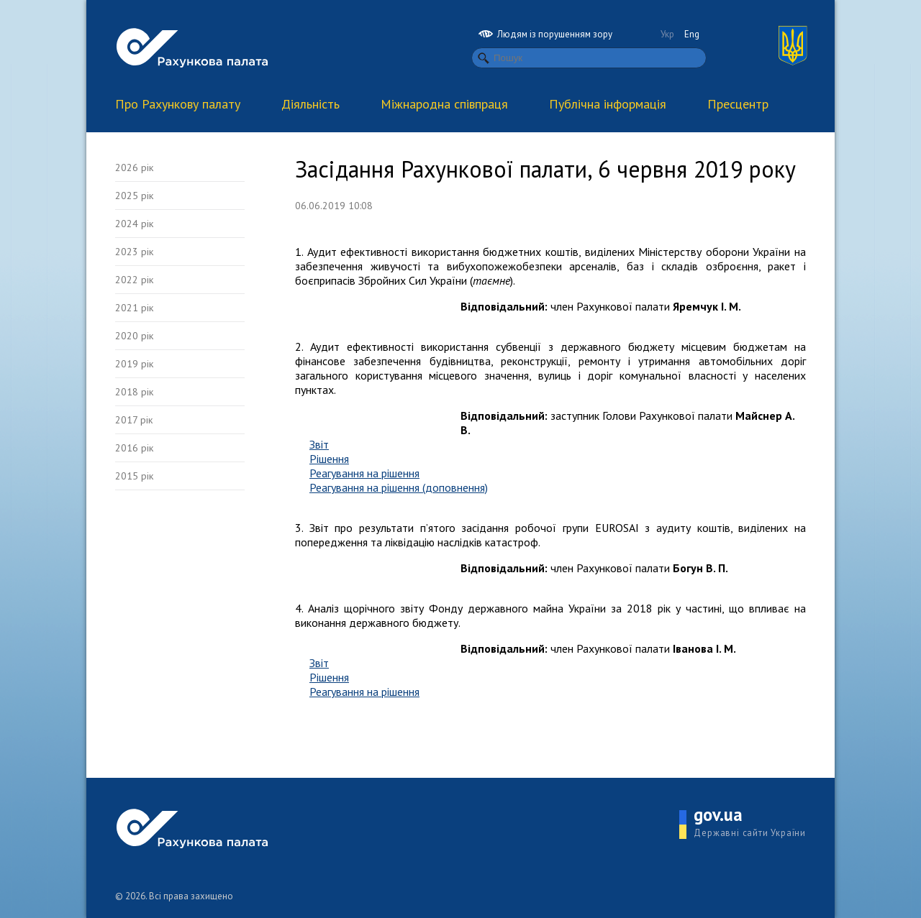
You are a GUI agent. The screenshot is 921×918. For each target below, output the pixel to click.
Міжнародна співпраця (444, 104)
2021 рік (134, 307)
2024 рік (134, 223)
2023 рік (134, 251)
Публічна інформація (607, 104)
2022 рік (134, 279)
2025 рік (134, 195)
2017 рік (134, 419)
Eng (691, 34)
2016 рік (134, 447)
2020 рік (134, 335)
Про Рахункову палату (177, 104)
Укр (667, 34)
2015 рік (134, 475)
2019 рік (134, 363)
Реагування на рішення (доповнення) (398, 487)
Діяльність (310, 104)
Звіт (319, 444)
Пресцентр (737, 104)
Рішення (329, 458)
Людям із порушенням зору (545, 34)
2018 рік (134, 391)
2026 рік (134, 167)
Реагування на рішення (364, 473)
